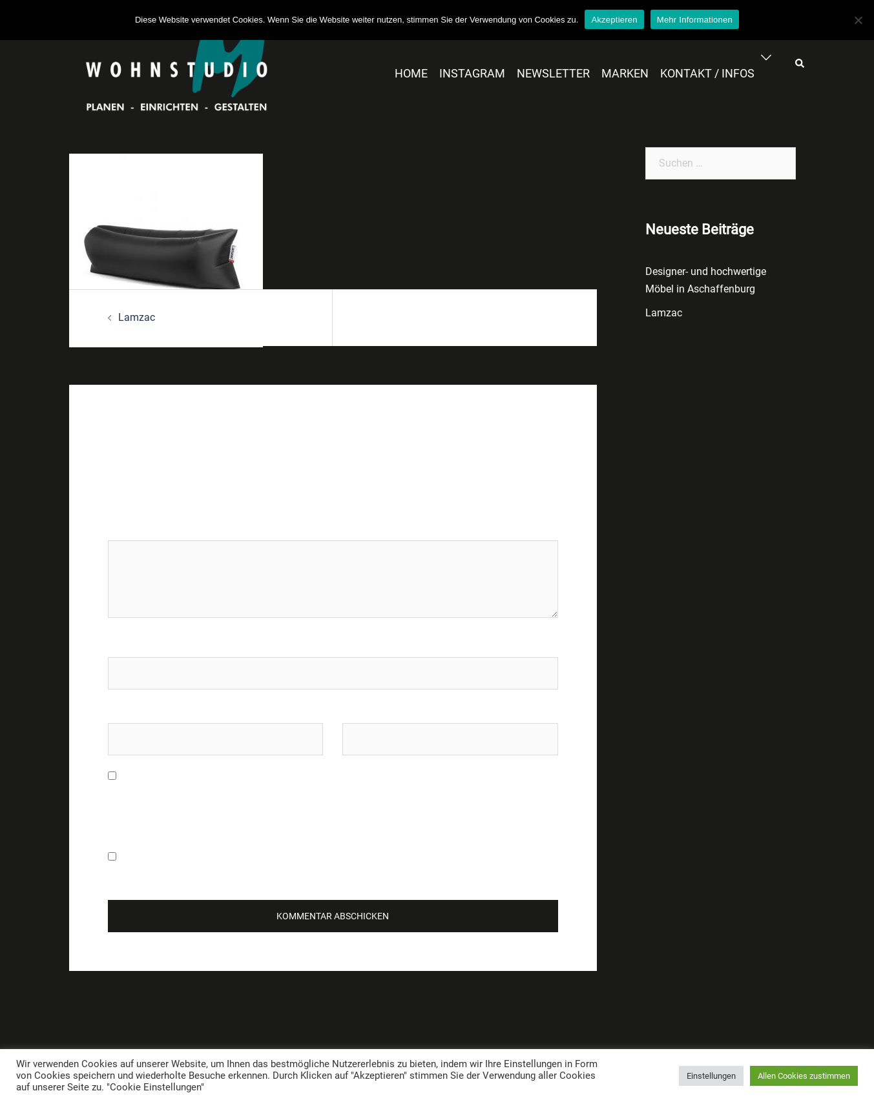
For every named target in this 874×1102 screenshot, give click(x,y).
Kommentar (138, 528)
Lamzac (136, 317)
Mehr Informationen (695, 20)
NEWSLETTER (553, 73)
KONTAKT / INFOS (707, 73)
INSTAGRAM (472, 73)
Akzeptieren (614, 20)
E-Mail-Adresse (141, 710)
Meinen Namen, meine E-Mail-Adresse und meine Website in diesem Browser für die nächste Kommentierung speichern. (316, 802)
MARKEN (625, 73)
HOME (411, 73)
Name (121, 644)
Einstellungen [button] (711, 1076)
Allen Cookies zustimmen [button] (804, 1076)
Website (360, 710)
